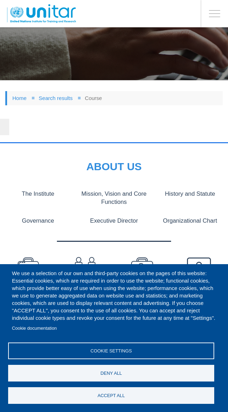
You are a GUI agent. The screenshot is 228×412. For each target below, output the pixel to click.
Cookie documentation (34, 327)
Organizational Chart (190, 220)
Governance (38, 220)
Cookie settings (111, 350)
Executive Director (114, 220)
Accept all (111, 395)
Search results (56, 98)
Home (19, 98)
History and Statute (190, 193)
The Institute (38, 193)
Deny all (111, 372)
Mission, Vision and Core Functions (114, 197)
